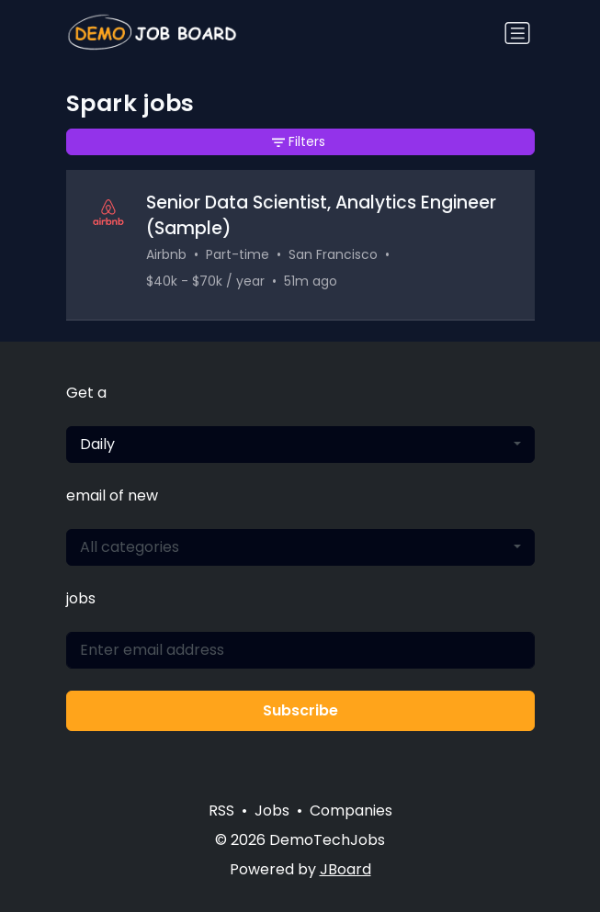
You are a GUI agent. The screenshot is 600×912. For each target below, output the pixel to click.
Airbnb (166, 254)
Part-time (237, 254)
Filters (298, 141)
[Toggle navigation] (517, 33)
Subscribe (300, 710)
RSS (221, 810)
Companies (351, 810)
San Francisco (333, 254)
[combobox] (300, 444)
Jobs (272, 810)
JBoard (345, 869)
